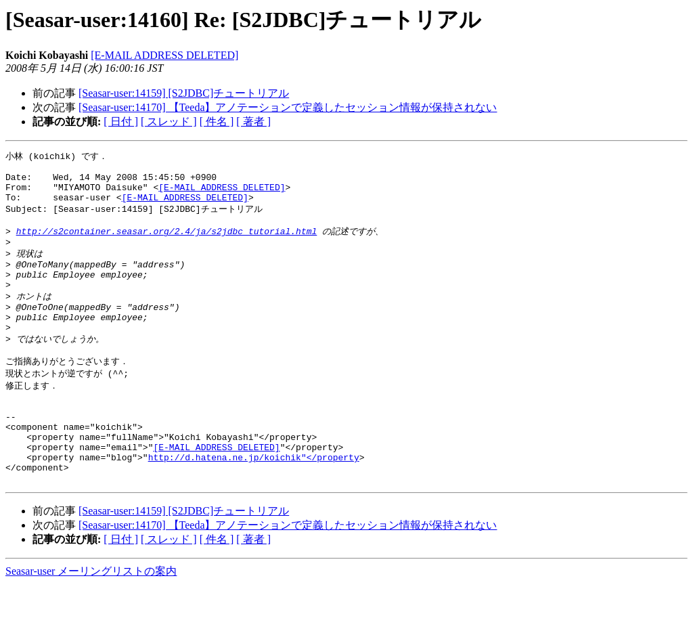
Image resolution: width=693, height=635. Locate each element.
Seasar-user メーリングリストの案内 (91, 622)
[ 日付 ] (121, 121)
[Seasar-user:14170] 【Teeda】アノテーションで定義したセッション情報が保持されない (288, 107)
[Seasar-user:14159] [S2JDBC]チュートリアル (184, 93)
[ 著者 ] (253, 121)
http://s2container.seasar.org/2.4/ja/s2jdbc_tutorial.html (166, 243)
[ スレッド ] (169, 121)
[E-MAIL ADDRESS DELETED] (164, 55)
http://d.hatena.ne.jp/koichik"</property (253, 504)
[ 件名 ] (217, 121)
